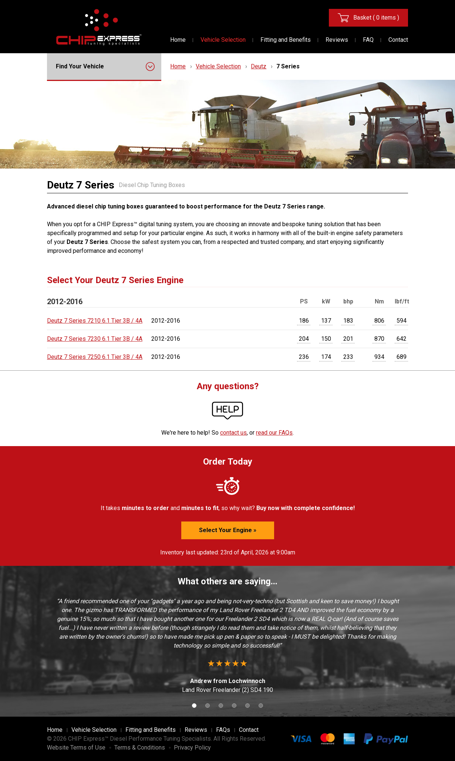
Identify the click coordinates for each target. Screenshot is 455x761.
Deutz (258, 66)
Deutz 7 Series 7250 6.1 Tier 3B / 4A (94, 356)
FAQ (368, 39)
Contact (398, 39)
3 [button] (221, 705)
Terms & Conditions (139, 747)
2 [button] (207, 705)
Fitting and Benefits (285, 39)
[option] (227, 645)
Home (178, 39)
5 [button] (247, 705)
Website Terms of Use (76, 747)
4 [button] (234, 705)
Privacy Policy (192, 747)
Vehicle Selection (223, 39)
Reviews (337, 39)
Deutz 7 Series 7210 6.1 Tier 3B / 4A (94, 320)
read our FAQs (274, 432)
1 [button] (194, 705)
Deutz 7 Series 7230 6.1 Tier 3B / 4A (94, 338)
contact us (233, 432)
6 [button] (261, 705)
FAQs (223, 729)
